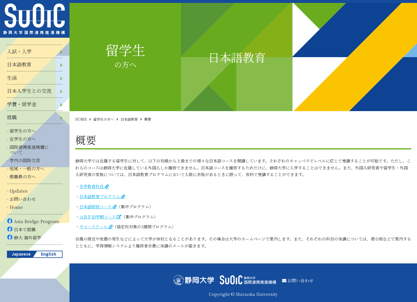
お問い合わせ (23, 199)
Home (16, 207)
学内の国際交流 (25, 160)
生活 (12, 78)
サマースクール (93, 226)
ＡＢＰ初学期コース (97, 217)
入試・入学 (19, 51)
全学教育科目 (91, 186)
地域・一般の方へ (27, 168)
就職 (12, 117)
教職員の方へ (23, 176)
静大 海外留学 (27, 237)
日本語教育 (19, 64)
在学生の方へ (23, 139)
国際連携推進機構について (29, 149)
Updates (19, 191)
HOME (81, 119)
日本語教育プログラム (99, 196)
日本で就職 (25, 229)
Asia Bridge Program (36, 221)
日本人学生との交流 (29, 91)
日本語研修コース (95, 206)
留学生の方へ (23, 131)
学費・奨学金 (21, 104)
